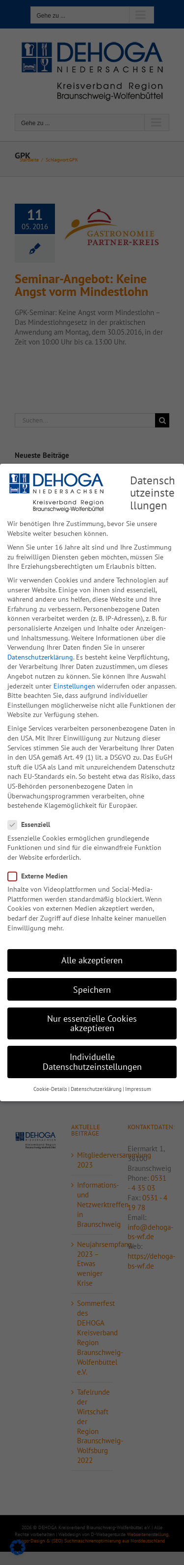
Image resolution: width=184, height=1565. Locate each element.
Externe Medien (41, 875)
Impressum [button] (138, 1089)
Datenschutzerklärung (40, 656)
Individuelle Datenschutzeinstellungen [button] (92, 1061)
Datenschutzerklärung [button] (96, 1089)
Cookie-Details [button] (50, 1089)
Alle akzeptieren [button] (92, 959)
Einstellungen (74, 685)
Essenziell (32, 824)
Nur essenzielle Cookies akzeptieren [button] (92, 1022)
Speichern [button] (92, 988)
